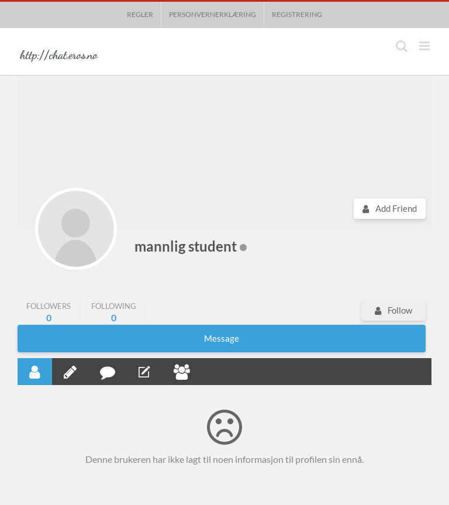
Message (221, 338)
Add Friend (396, 208)
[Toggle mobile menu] (425, 46)
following (113, 312)
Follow (400, 310)
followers (48, 312)
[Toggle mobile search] (401, 46)
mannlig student (185, 246)
